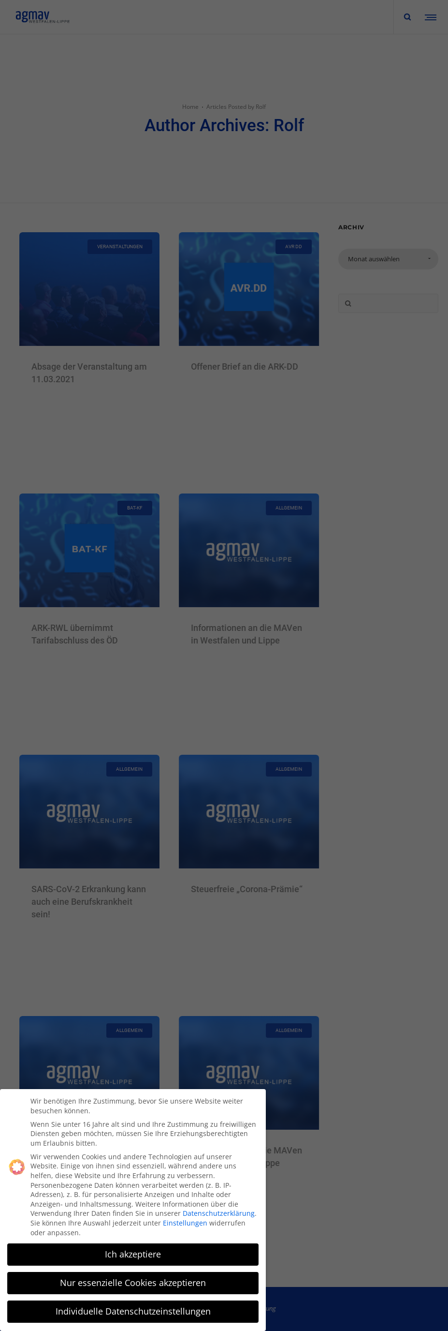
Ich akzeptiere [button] (133, 1254)
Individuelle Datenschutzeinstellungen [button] (133, 1311)
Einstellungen (185, 1222)
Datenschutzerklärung (219, 1213)
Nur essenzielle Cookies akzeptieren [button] (133, 1282)
